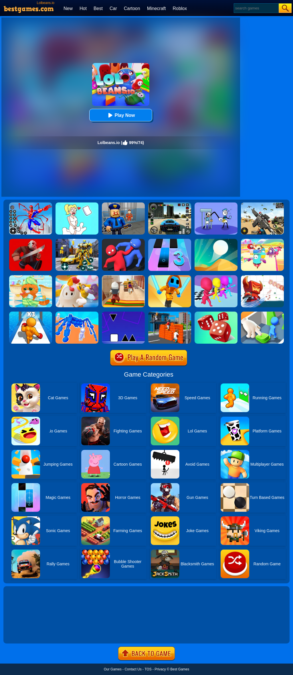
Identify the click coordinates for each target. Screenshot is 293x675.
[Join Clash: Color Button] (262, 314)
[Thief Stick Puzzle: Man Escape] (216, 204)
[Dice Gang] (216, 314)
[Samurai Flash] (169, 277)
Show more (22, 632)
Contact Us (132, 669)
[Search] (256, 8)
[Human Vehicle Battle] (77, 314)
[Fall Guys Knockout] (77, 277)
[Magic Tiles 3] (169, 241)
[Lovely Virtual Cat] (30, 277)
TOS (147, 669)
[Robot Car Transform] (77, 241)
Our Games (113, 669)
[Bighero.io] (262, 277)
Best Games (179, 669)
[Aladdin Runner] (123, 277)
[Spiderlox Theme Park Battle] (30, 204)
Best (98, 8)
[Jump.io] (169, 314)
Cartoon (132, 8)
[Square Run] (123, 314)
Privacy (160, 669)
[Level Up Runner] (30, 314)
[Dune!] (216, 241)
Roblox (180, 8)
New (68, 8)
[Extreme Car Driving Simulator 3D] (169, 204)
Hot (83, 8)
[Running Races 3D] (216, 277)
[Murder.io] (30, 241)
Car (113, 8)
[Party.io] (123, 241)
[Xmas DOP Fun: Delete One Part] (77, 204)
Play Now (120, 115)
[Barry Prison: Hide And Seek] (123, 204)
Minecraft (156, 8)
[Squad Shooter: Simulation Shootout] (262, 204)
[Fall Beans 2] (262, 241)
